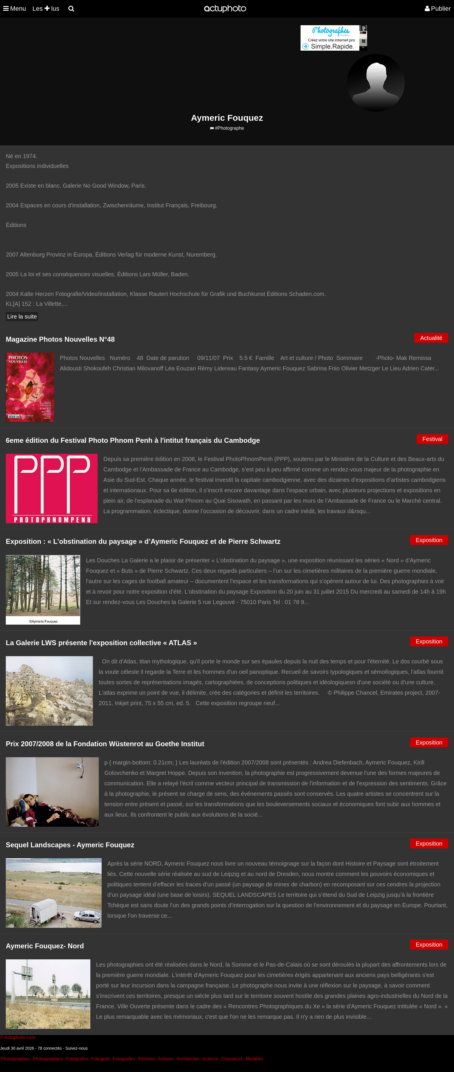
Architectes (188, 1058)
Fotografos (77, 1058)
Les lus (45, 8)
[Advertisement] (192, 65)
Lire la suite (22, 316)
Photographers (48, 1058)
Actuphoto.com (19, 1037)
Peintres (146, 1058)
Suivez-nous (76, 1048)
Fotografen (124, 1058)
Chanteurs (232, 1058)
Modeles (254, 1058)
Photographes (15, 1058)
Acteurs (210, 1058)
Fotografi (100, 1058)
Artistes (165, 1058)
